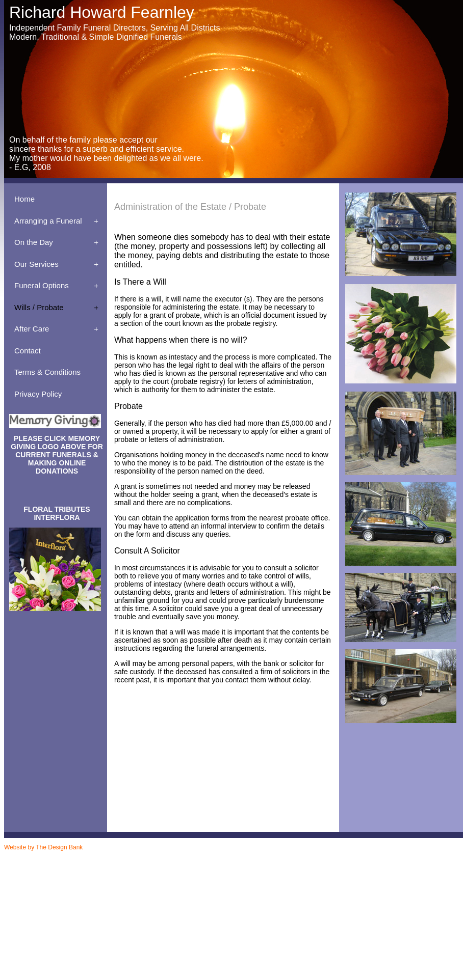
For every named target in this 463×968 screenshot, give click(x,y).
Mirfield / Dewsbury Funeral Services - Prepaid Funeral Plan (94, 919)
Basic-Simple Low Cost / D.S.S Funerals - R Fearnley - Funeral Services (106, 878)
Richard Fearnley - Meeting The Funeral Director (82, 904)
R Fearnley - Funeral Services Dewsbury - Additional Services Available (105, 863)
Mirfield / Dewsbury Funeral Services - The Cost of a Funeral (94, 940)
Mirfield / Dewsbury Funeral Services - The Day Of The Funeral (97, 945)
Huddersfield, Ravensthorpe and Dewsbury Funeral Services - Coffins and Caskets (117, 884)
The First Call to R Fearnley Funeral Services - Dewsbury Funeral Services (109, 894)
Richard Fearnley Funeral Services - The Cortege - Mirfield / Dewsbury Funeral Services (122, 934)
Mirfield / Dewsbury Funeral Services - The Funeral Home (91, 950)
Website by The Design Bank (43, 847)
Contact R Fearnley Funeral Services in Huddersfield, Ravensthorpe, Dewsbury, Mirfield (122, 889)
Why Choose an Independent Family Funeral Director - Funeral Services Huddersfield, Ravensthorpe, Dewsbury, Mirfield (155, 899)
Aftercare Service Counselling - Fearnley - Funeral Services (93, 873)
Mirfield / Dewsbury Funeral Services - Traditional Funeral (91, 955)
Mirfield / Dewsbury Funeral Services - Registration (84, 924)
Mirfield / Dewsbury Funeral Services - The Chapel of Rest (92, 929)
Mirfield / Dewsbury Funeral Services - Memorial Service (90, 914)
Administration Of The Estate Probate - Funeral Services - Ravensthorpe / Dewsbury (118, 868)
